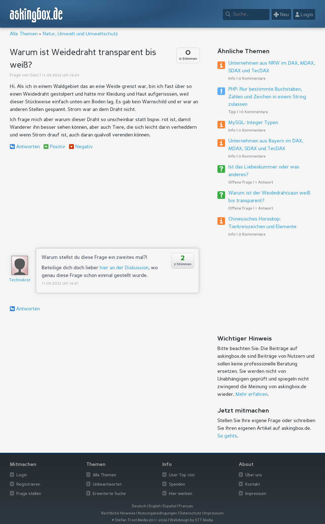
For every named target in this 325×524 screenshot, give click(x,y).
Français (186, 506)
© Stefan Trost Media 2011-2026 (139, 520)
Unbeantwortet (107, 485)
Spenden (177, 485)
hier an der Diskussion (124, 267)
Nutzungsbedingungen (157, 513)
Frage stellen (28, 494)
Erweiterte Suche (109, 494)
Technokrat (19, 280)
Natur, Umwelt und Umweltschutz (80, 34)
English (155, 506)
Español (169, 506)
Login (21, 475)
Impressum (255, 494)
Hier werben (180, 494)
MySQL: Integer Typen (253, 122)
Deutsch (139, 506)
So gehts (227, 436)
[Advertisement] (104, 199)
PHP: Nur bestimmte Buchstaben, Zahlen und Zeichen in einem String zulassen (267, 97)
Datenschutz (190, 513)
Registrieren (28, 485)
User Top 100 (182, 475)
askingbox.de (36, 14)
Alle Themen (24, 34)
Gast (34, 75)
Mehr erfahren (251, 394)
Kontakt (252, 485)
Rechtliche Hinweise (118, 513)
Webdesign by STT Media (191, 520)
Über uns (253, 475)
